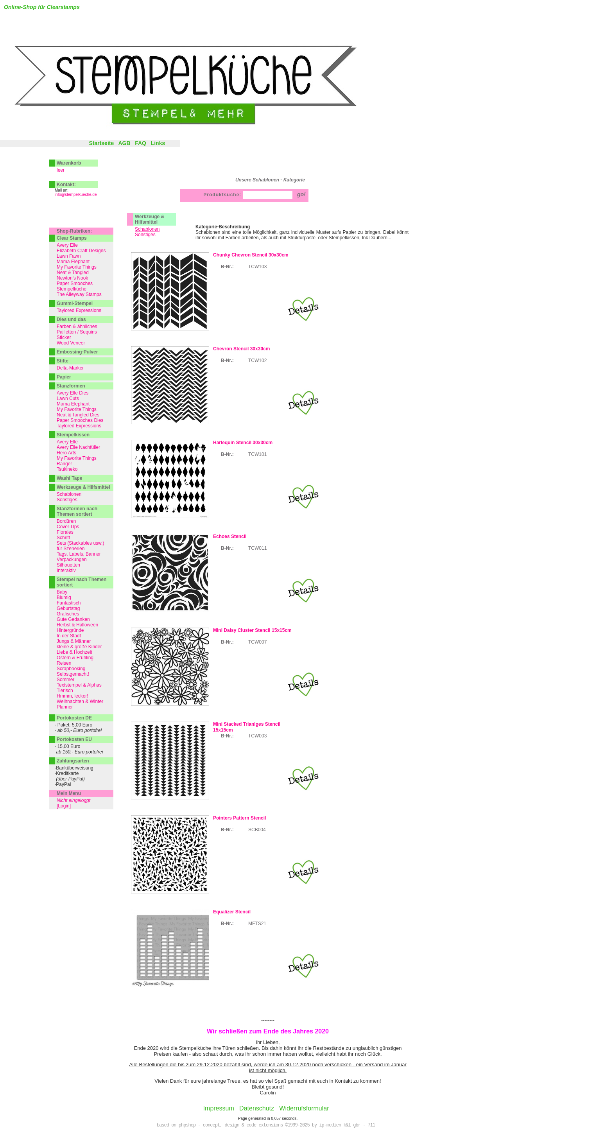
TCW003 (257, 736)
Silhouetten (68, 565)
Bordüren (66, 521)
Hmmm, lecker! (72, 696)
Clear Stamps (72, 238)
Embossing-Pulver (77, 352)
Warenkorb (69, 163)
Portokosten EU (74, 739)
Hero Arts (66, 453)
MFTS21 (257, 923)
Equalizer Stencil (232, 912)
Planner (65, 707)
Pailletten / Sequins (77, 332)
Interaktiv (66, 570)
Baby (62, 592)
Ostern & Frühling (75, 657)
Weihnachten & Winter (80, 701)
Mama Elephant (73, 261)
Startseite (101, 143)
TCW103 (257, 266)
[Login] (64, 806)
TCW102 (257, 360)
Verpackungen (72, 559)
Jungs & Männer (74, 641)
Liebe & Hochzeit (74, 652)
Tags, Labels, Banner (79, 554)
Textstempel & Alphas (79, 685)
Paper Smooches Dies (80, 420)
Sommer (65, 679)
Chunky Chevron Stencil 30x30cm (251, 255)
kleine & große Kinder (79, 646)
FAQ (140, 143)
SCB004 (257, 829)
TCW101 (257, 454)
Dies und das (71, 319)
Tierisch (65, 690)
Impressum (218, 1108)
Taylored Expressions (79, 310)
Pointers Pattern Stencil (239, 818)
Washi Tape (69, 478)
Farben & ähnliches (77, 326)
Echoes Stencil (229, 536)
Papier (64, 377)
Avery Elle (67, 245)
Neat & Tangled (73, 272)
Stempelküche (71, 289)
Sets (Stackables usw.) (80, 543)
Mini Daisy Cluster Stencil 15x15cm (252, 630)
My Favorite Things (77, 267)
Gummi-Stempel (75, 303)
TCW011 (257, 548)
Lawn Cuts (68, 398)
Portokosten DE (74, 718)
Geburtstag (68, 608)
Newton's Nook (72, 278)
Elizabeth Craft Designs (81, 250)
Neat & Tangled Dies (78, 415)
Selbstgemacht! (73, 674)
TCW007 (257, 642)
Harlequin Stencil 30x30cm (242, 442)
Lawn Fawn (69, 256)
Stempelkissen (73, 435)
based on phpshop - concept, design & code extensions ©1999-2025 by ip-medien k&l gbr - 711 (266, 1125)
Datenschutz (256, 1108)
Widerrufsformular (304, 1108)
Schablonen (69, 494)
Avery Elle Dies (72, 393)
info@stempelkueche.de (76, 194)
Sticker (64, 337)
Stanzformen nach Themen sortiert (77, 511)
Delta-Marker (70, 368)
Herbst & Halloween (77, 625)
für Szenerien (70, 548)
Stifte (62, 361)
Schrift (63, 537)
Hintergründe (70, 630)
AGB (124, 143)
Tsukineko (67, 469)
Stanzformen (71, 386)
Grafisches (68, 614)
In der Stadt (69, 636)
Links (158, 143)
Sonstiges (145, 234)
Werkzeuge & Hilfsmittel (149, 219)
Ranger (64, 463)
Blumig (64, 597)
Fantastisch (69, 603)
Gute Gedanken (73, 619)
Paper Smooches (75, 283)
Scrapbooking (71, 668)
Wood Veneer (71, 343)
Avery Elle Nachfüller (78, 447)
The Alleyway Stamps (79, 294)
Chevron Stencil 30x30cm (241, 349)
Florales (65, 532)
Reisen (64, 663)
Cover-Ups (68, 526)
